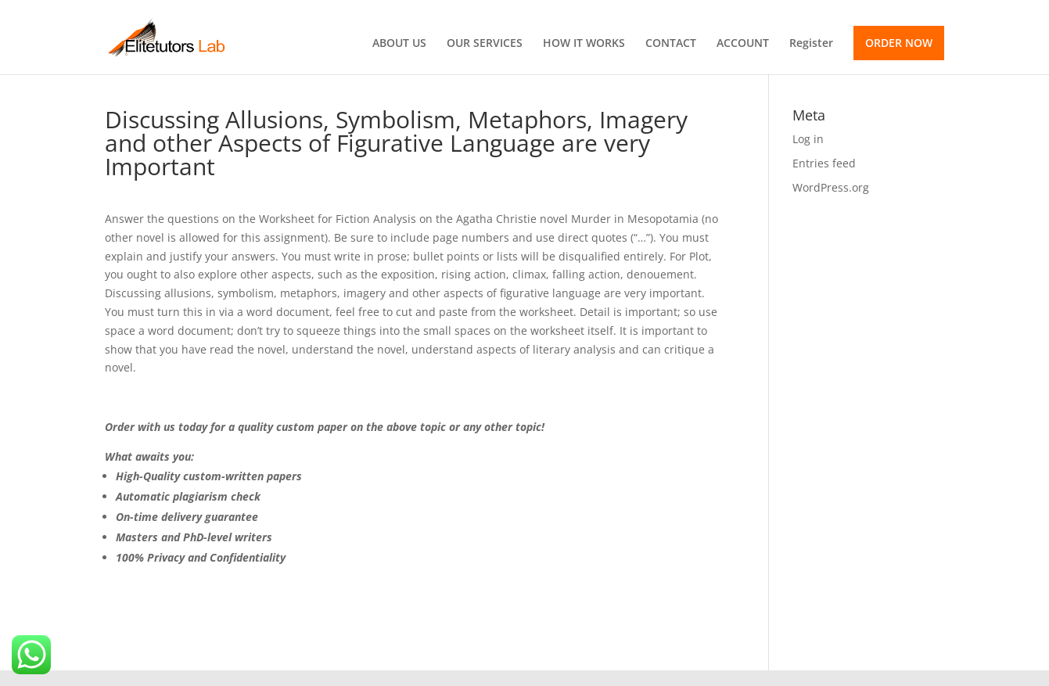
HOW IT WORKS (584, 44)
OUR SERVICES (485, 44)
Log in (808, 138)
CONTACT (670, 44)
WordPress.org (830, 187)
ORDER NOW (898, 42)
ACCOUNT (743, 44)
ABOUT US (399, 44)
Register (811, 44)
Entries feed (824, 163)
